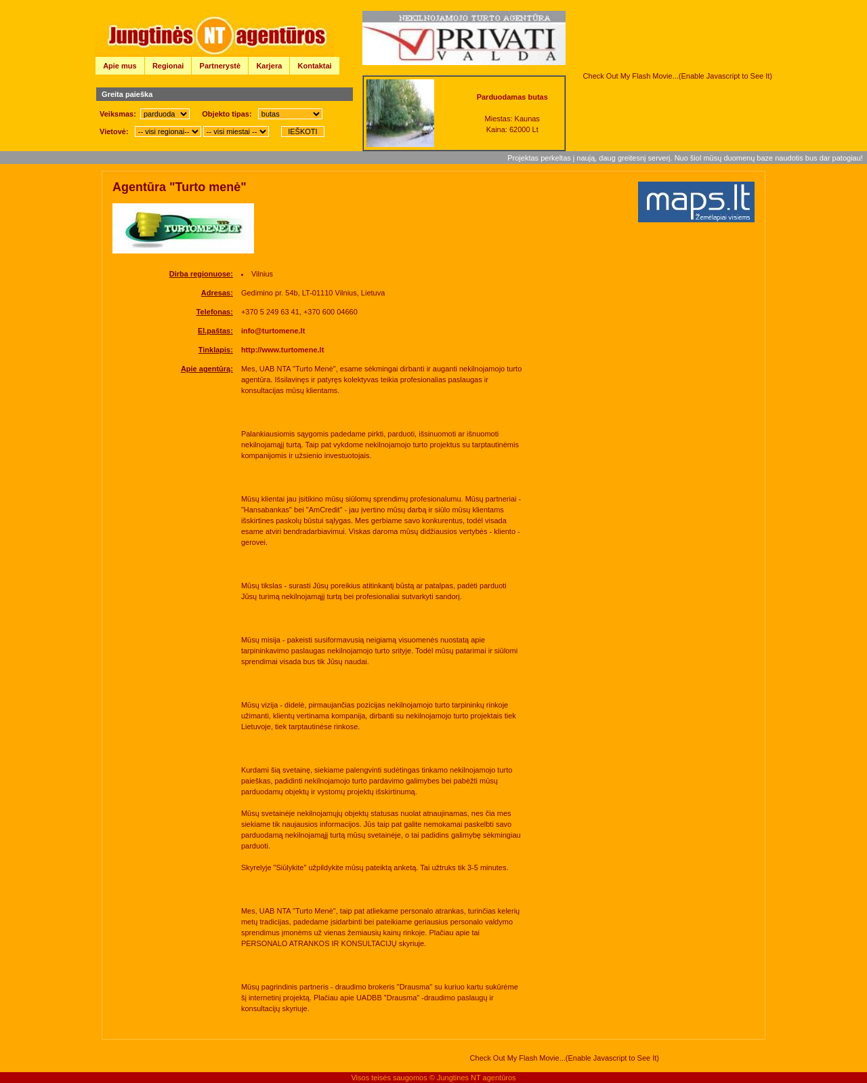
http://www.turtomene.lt (282, 350)
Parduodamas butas (512, 97)
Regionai (168, 66)
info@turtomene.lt (273, 331)
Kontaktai (315, 66)
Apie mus (120, 66)
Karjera (269, 66)
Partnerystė (220, 66)
